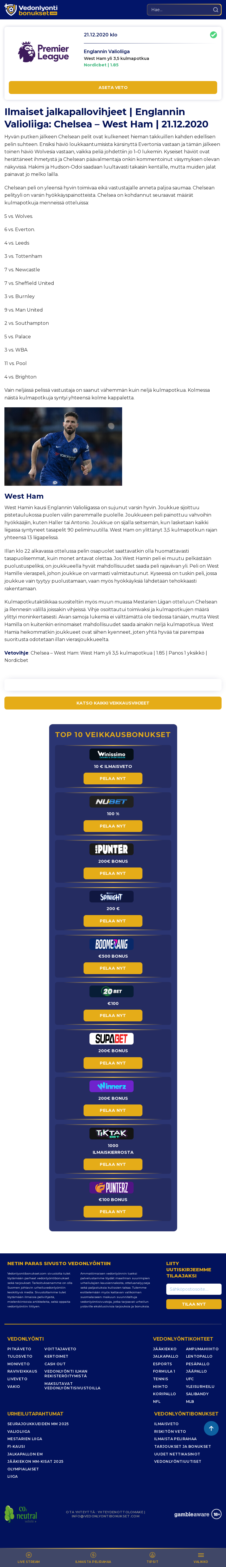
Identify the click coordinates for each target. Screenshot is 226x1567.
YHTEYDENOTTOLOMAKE (120, 1512)
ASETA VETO (113, 87)
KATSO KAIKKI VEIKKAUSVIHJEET (113, 703)
